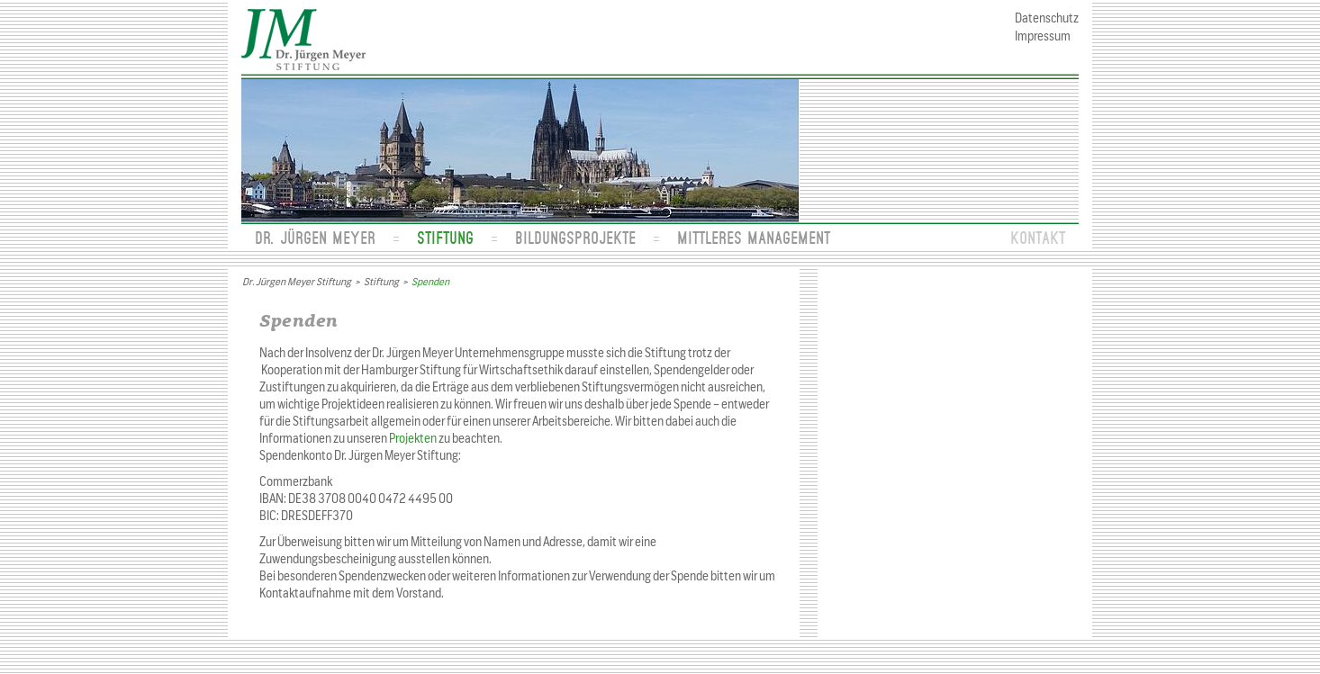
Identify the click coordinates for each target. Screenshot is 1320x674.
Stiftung (445, 237)
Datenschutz (1047, 18)
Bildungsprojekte (575, 237)
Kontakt (1037, 237)
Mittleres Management (753, 237)
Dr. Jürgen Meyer (315, 237)
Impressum (1043, 36)
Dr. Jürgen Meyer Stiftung (296, 281)
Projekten (413, 438)
